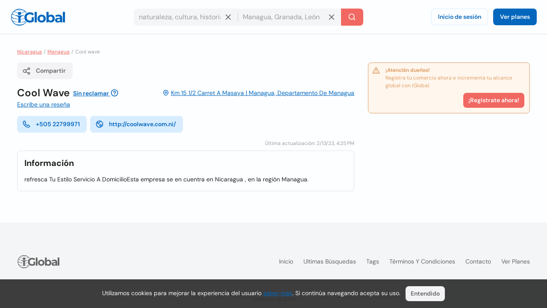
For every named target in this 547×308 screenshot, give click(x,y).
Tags (372, 261)
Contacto (478, 261)
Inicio (286, 261)
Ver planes (515, 17)
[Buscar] (352, 17)
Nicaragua (29, 51)
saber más (277, 293)
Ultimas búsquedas (329, 261)
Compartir (44, 71)
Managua (58, 51)
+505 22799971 (51, 124)
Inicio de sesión (459, 17)
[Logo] (38, 17)
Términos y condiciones (422, 261)
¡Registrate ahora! (493, 100)
